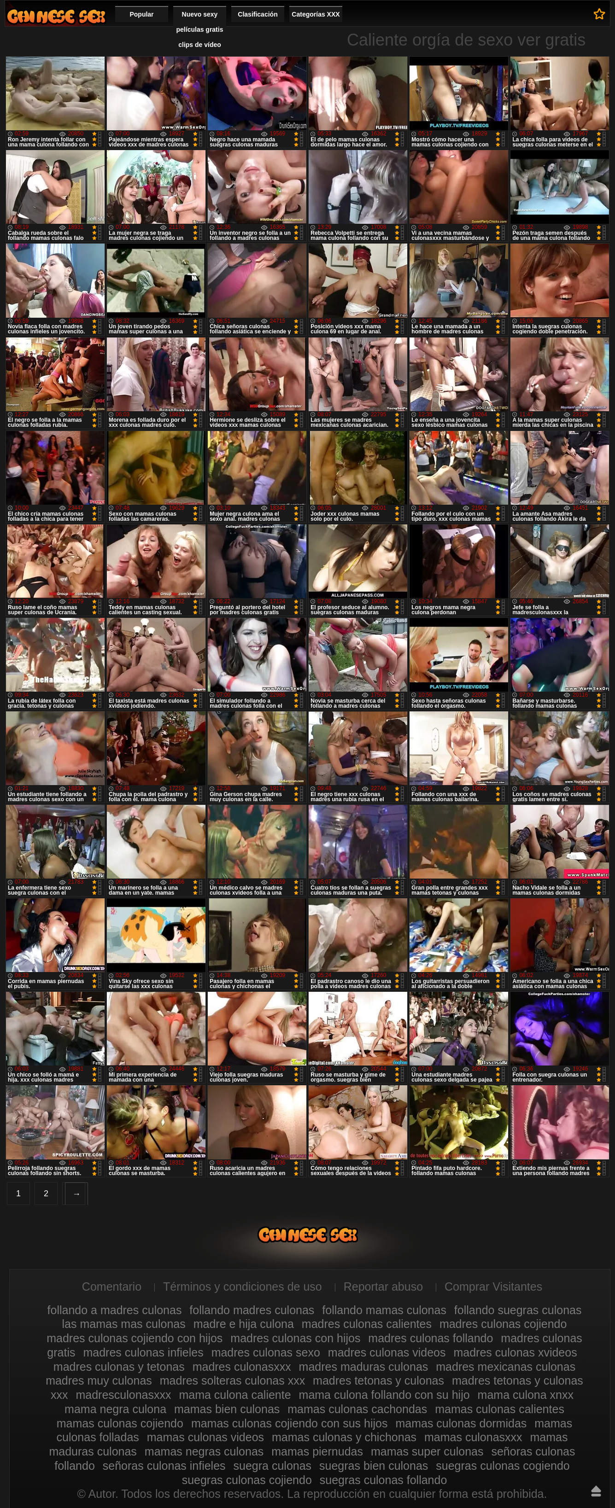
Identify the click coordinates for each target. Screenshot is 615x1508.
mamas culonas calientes (499, 1409)
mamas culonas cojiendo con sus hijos (289, 1423)
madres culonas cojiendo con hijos (135, 1338)
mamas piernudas (317, 1451)
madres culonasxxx (242, 1366)
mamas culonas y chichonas (344, 1437)
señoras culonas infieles (164, 1465)
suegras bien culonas (373, 1465)
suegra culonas (273, 1465)
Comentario (111, 1286)
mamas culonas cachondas (357, 1409)
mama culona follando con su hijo (384, 1394)
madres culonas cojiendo (503, 1323)
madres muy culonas (99, 1380)
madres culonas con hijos (295, 1338)
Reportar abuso (383, 1286)
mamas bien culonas (227, 1409)
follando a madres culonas (114, 1310)
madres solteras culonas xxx (232, 1380)
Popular (141, 14)
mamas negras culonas (204, 1451)
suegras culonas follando (383, 1479)
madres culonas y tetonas (119, 1366)
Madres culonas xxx (56, 16)
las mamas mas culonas (124, 1323)
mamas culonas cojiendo (120, 1423)
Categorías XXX (316, 14)
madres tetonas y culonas (378, 1380)
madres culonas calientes (367, 1323)
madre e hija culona (243, 1323)
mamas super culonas (427, 1451)
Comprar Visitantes (493, 1286)
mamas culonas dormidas (461, 1423)
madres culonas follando (430, 1338)
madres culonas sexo (265, 1352)
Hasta (596, 1490)
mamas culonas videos (205, 1437)
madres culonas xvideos (515, 1352)
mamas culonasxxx (473, 1437)
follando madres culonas (251, 1310)
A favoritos (599, 13)
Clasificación (257, 14)
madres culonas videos (387, 1352)
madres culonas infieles (143, 1352)
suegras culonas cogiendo (502, 1465)
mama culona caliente (235, 1394)
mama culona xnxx (526, 1394)
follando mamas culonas (384, 1310)
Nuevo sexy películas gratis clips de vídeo (199, 29)
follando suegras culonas (518, 1310)
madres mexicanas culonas (505, 1366)
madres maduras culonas (363, 1366)
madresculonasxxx (123, 1394)
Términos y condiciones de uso (242, 1286)
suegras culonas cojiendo (247, 1479)
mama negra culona (115, 1409)
